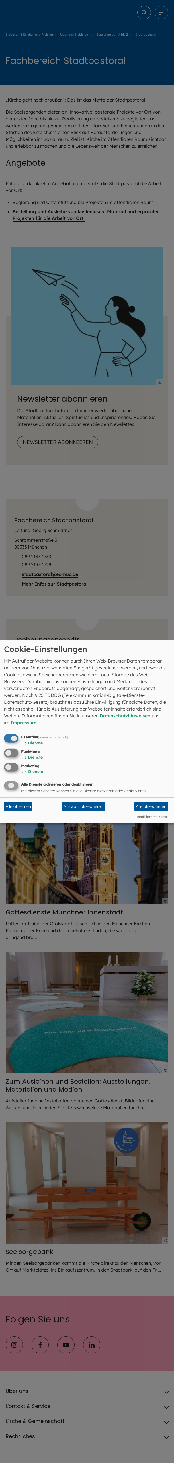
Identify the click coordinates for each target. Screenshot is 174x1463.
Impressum (23, 722)
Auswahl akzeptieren (83, 806)
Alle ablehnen (18, 806)
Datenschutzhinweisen (125, 716)
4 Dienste (32, 771)
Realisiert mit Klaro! (152, 817)
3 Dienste (32, 743)
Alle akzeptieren (151, 806)
